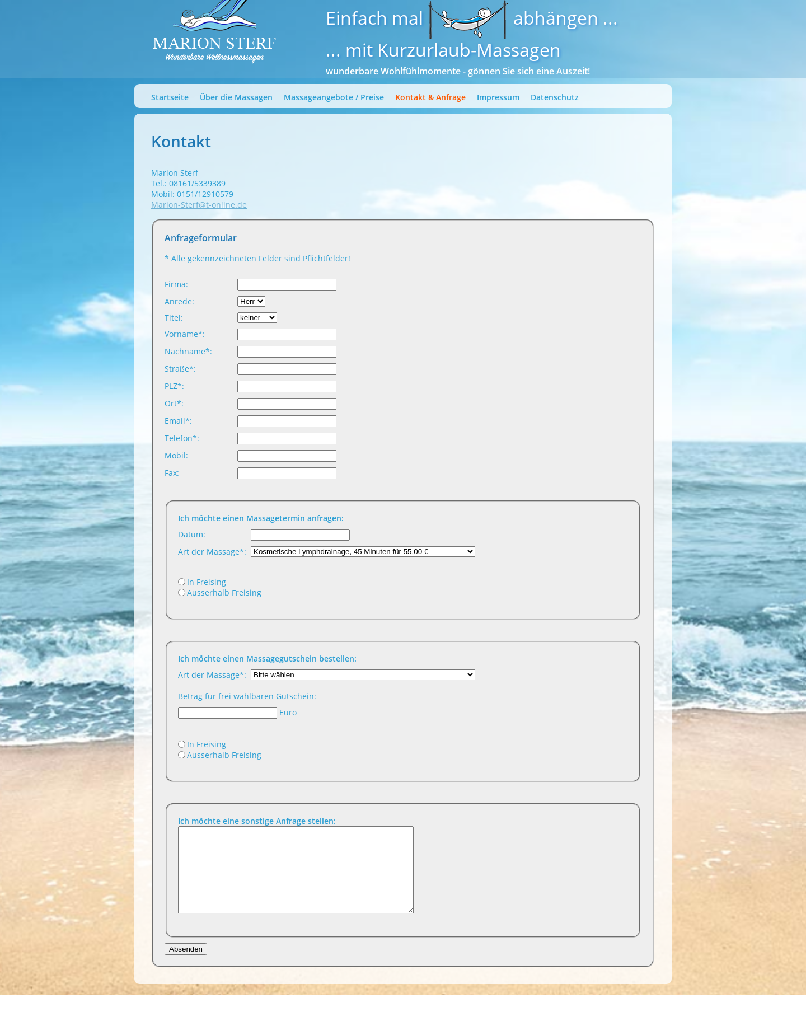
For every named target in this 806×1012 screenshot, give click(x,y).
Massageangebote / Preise (334, 97)
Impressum (498, 97)
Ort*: (174, 403)
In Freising (206, 582)
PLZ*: (174, 386)
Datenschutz (555, 97)
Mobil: (176, 455)
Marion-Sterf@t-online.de (199, 204)
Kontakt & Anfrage (430, 97)
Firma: (176, 284)
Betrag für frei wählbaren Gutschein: (247, 696)
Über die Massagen (236, 97)
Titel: (174, 317)
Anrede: (179, 301)
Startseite (170, 97)
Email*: (178, 420)
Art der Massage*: (212, 551)
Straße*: (180, 368)
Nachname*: (188, 351)
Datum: (191, 534)
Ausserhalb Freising (224, 592)
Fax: (172, 472)
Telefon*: (182, 438)
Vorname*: (185, 334)
